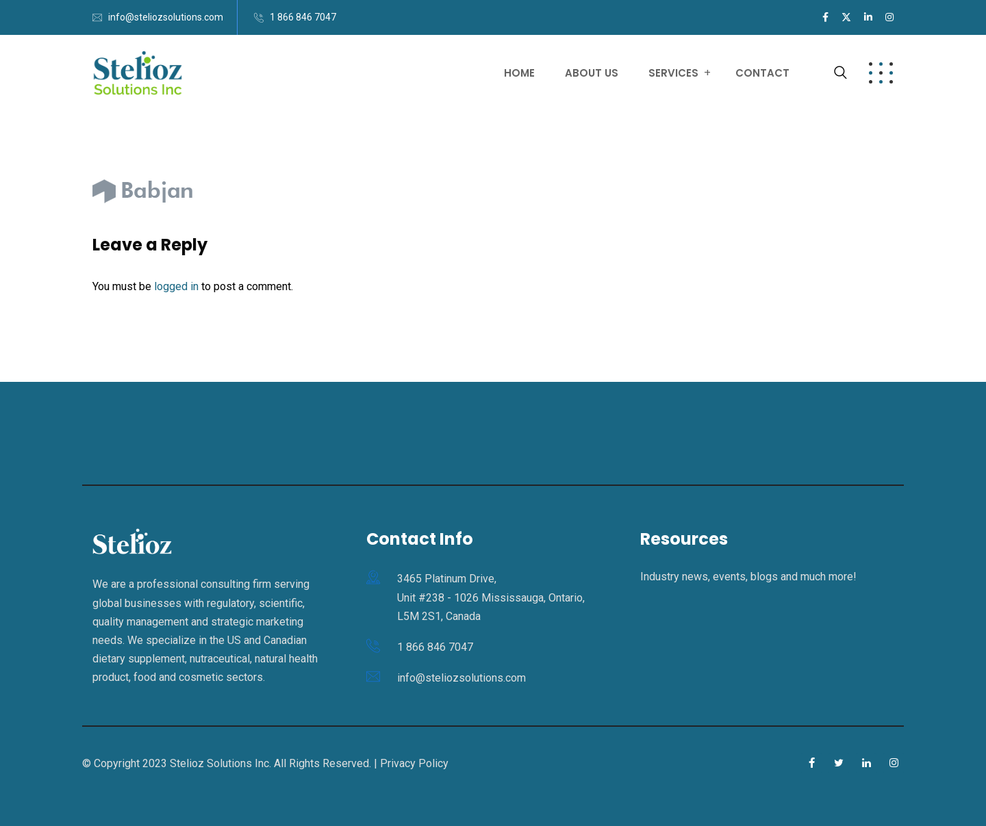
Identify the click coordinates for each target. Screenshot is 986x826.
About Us (591, 73)
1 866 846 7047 (303, 17)
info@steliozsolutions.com (165, 17)
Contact (762, 73)
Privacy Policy (414, 763)
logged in (176, 286)
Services (673, 73)
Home (519, 73)
